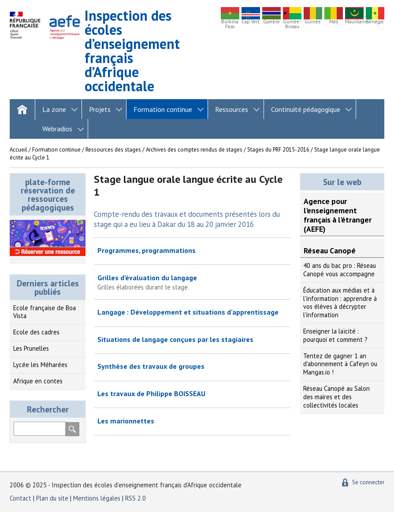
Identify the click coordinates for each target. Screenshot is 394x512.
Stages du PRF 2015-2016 (278, 149)
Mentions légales (96, 498)
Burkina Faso (229, 24)
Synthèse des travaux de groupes (150, 366)
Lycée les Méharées (40, 364)
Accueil (18, 149)
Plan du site (53, 498)
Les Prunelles (31, 348)
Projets (100, 109)
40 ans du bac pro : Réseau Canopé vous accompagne (339, 269)
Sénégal (374, 21)
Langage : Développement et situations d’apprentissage (188, 312)
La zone (54, 109)
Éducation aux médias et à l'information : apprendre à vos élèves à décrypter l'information (340, 302)
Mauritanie (354, 21)
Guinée (313, 21)
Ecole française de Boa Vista (44, 312)
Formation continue (163, 109)
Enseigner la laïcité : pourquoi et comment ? (335, 335)
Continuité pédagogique (305, 109)
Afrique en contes (38, 381)
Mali (333, 21)
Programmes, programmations (146, 250)
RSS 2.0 (135, 498)
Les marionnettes (125, 420)
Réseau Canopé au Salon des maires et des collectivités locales (336, 396)
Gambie (271, 21)
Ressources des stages (113, 149)
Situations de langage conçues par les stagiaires (175, 339)
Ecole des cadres (36, 332)
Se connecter (368, 482)
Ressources (231, 109)
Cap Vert (251, 21)
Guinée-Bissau (292, 24)
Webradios (57, 128)
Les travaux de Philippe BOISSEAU (151, 393)
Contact (20, 498)
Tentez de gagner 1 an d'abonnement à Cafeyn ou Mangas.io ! (340, 364)
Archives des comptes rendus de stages (194, 149)
